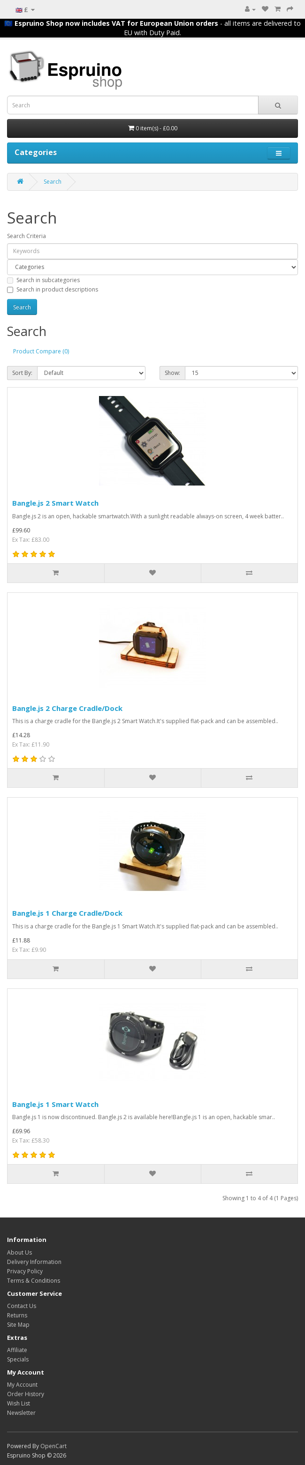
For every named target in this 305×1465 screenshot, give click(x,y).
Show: (172, 373)
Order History (25, 1394)
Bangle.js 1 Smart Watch (55, 1104)
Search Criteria (26, 236)
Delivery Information (34, 1262)
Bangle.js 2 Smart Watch (55, 503)
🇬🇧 (25, 9)
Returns (17, 1315)
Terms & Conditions (33, 1281)
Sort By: (22, 373)
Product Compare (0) (41, 351)
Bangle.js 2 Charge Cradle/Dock (67, 708)
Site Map (18, 1325)
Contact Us (21, 1306)
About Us (19, 1252)
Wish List (18, 1403)
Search (52, 182)
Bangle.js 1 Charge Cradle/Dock (67, 913)
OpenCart (53, 1446)
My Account (22, 1385)
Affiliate (17, 1350)
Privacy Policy (25, 1271)
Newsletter (21, 1413)
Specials (18, 1359)
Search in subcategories (43, 280)
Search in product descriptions (52, 289)
